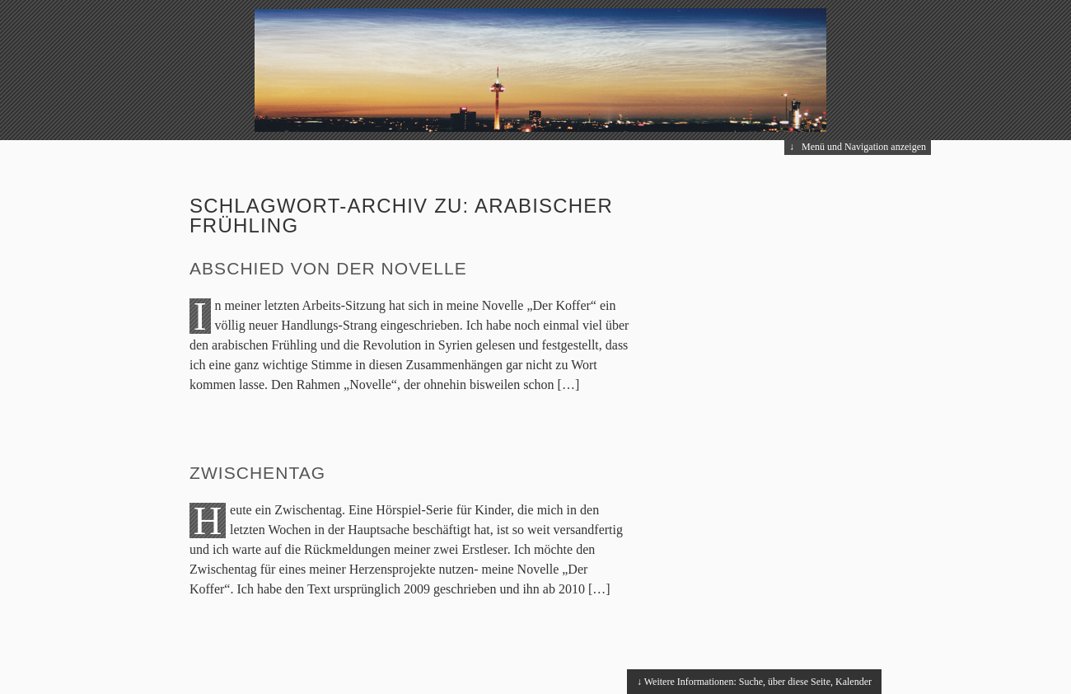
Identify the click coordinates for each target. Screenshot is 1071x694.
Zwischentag (257, 472)
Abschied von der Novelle (328, 268)
